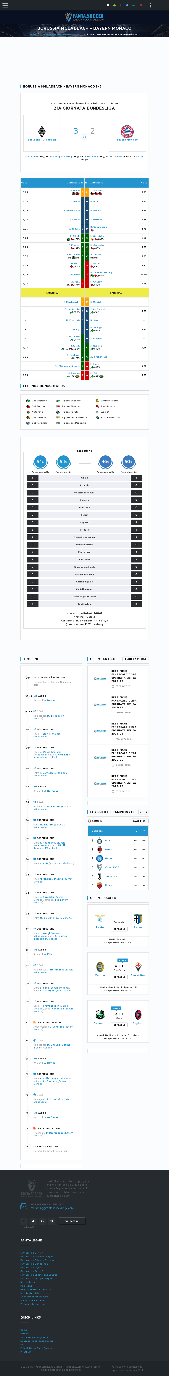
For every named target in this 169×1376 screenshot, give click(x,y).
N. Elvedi (75, 201)
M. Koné (75, 274)
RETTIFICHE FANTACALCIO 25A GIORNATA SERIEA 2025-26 (124, 781)
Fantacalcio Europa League (36, 1278)
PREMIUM (25, 1352)
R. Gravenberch (99, 245)
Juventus (111, 876)
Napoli (109, 858)
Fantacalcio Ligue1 (31, 1267)
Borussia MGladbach (42, 140)
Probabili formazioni (33, 1304)
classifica (139, 821)
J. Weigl (75, 345)
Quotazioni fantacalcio (34, 1296)
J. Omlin (75, 190)
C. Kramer (74, 245)
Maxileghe (26, 1286)
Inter (108, 840)
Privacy (86, 1367)
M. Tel (140, 156)
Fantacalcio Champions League (38, 1275)
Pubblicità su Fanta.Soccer (36, 1348)
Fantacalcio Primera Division (37, 1260)
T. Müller (95, 263)
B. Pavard (95, 210)
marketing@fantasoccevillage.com (52, 1208)
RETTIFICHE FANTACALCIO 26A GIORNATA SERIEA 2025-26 (124, 755)
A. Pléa (75, 281)
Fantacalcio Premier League (37, 1256)
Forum (24, 1333)
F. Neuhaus (73, 355)
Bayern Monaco (127, 140)
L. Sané (94, 364)
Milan (108, 849)
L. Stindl (33, 156)
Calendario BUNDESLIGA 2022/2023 (63, 34)
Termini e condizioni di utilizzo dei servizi (71, 1368)
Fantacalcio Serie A (31, 1253)
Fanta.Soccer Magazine (34, 1337)
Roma (108, 885)
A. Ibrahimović (98, 357)
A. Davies (95, 254)
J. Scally (75, 329)
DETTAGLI (119, 929)
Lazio (100, 927)
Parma (138, 927)
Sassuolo (100, 1023)
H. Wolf (75, 263)
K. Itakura (74, 228)
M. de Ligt (96, 327)
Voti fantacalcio (30, 1293)
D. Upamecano (98, 227)
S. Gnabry (96, 281)
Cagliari (138, 1023)
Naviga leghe (28, 1282)
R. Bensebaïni (71, 210)
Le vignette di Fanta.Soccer (36, 1341)
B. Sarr (94, 320)
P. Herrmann (73, 336)
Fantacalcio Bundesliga (34, 1264)
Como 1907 (112, 867)
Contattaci (72, 1221)
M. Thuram (116, 156)
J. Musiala (96, 345)
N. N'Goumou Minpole (67, 366)
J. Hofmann (91, 156)
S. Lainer (75, 219)
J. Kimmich (96, 219)
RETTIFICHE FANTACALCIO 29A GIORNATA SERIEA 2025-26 (124, 676)
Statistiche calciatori (33, 1300)
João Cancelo (98, 309)
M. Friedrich (73, 320)
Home (33, 34)
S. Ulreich (96, 302)
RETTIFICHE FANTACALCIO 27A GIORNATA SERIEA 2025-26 (124, 729)
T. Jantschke (72, 309)
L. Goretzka (97, 236)
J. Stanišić (96, 338)
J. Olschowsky (71, 302)
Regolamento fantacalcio (35, 1289)
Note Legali (72, 1367)
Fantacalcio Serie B (31, 1271)
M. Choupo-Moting (61, 156)
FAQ (22, 1344)
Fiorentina (138, 975)
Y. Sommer (96, 190)
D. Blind (94, 201)
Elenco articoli (135, 659)
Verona (100, 975)
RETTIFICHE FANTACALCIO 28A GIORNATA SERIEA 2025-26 (124, 702)
